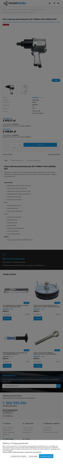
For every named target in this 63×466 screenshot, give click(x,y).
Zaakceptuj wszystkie (46, 456)
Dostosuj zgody (33, 456)
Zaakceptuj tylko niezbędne (18, 456)
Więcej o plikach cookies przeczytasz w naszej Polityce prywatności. (22, 452)
